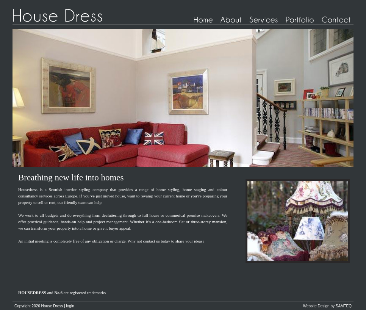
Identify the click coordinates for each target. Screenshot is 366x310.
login (70, 306)
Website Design (316, 306)
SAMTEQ (344, 306)
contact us (151, 241)
